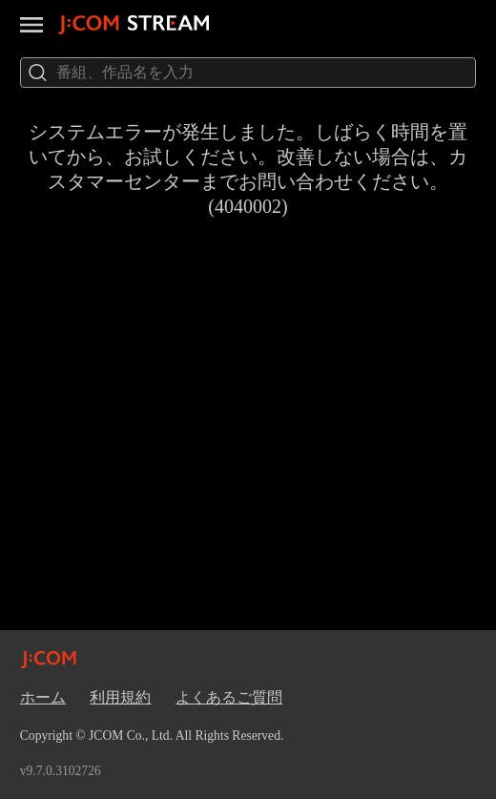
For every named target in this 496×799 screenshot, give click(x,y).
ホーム (43, 697)
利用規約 (120, 697)
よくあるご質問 (229, 697)
